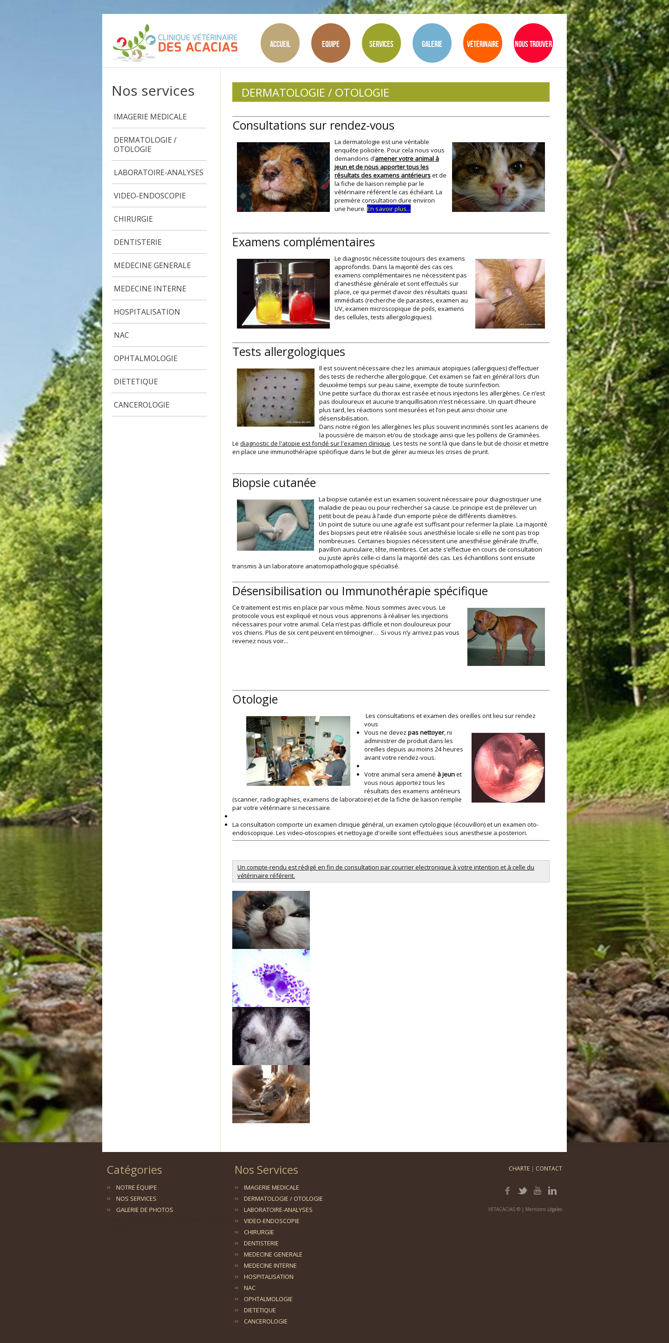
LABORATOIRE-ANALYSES (158, 172)
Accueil (280, 44)
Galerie (432, 44)
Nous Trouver (533, 44)
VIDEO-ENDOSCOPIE (150, 196)
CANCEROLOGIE (142, 405)
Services (381, 44)
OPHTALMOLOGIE (145, 358)
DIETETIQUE (136, 381)
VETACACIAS (501, 1209)
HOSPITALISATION (147, 312)
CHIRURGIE (133, 219)
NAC (121, 335)
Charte (519, 1168)
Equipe (331, 44)
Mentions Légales (543, 1209)
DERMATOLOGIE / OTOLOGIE (145, 144)
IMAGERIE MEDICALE (150, 117)
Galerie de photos (144, 1209)
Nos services (136, 1198)
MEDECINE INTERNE (150, 288)
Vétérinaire (483, 44)
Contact (549, 1168)
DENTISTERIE (138, 242)
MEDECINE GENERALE (152, 265)
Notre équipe (136, 1187)
